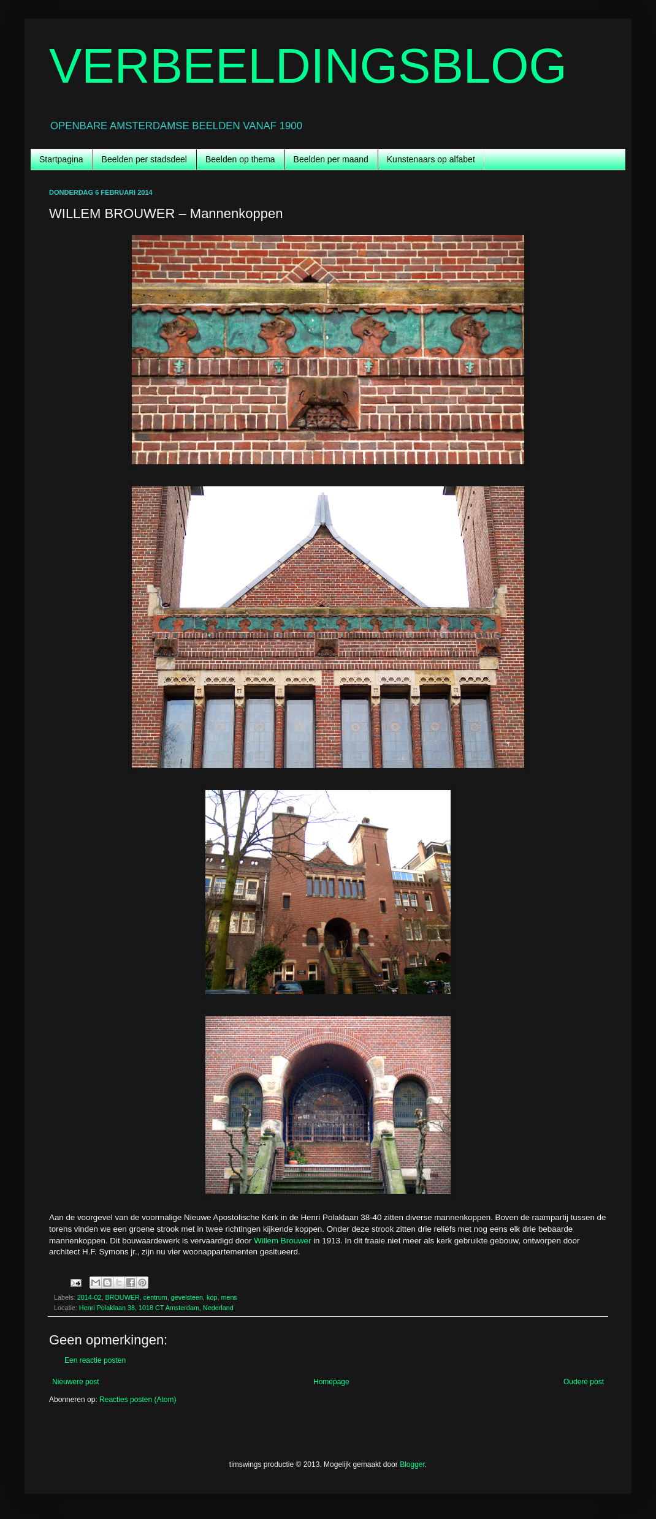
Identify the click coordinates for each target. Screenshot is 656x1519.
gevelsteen (187, 1297)
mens (229, 1297)
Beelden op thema (240, 159)
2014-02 (89, 1297)
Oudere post (583, 1382)
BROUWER (122, 1297)
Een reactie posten (95, 1360)
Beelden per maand (331, 159)
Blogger (412, 1464)
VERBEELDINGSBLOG (308, 66)
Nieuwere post (75, 1382)
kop (212, 1297)
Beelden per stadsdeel (144, 159)
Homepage (331, 1382)
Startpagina (61, 159)
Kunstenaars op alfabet (431, 159)
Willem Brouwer (282, 1240)
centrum (155, 1297)
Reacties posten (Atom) (137, 1399)
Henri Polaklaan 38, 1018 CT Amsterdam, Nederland (156, 1307)
